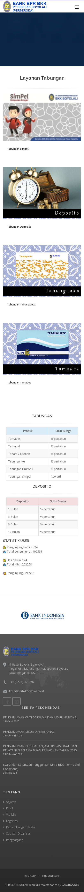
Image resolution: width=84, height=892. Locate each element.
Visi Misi (11, 814)
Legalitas (12, 821)
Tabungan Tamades (19, 382)
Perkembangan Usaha (20, 827)
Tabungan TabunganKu (21, 304)
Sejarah (11, 802)
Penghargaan (14, 840)
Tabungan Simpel (18, 148)
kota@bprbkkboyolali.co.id (26, 691)
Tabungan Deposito (19, 226)
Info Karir (30, 875)
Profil (9, 808)
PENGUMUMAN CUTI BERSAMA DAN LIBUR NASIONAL (40, 717)
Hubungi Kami (51, 875)
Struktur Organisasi (18, 833)
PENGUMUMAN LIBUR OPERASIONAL (28, 732)
